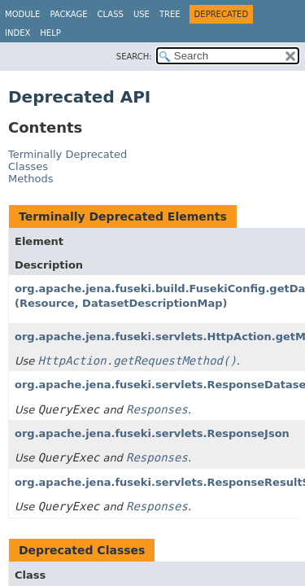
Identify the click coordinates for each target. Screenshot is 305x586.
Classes (28, 166)
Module (22, 14)
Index (17, 32)
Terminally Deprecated (67, 154)
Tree (170, 14)
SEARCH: (134, 56)
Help (50, 32)
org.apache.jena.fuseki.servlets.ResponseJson (152, 433)
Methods (31, 179)
